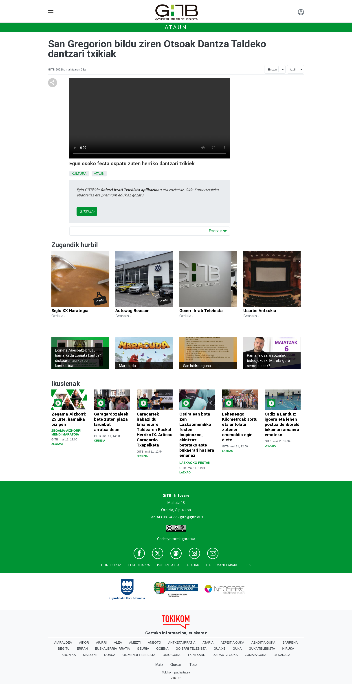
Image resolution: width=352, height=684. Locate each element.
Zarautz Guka (225, 655)
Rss (248, 565)
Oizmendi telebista (139, 655)
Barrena (290, 642)
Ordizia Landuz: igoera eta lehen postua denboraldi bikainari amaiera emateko (283, 424)
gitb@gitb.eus (191, 517)
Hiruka (288, 648)
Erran (82, 648)
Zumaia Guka (255, 655)
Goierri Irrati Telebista (201, 310)
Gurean (176, 664)
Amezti (135, 642)
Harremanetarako (222, 565)
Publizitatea (168, 565)
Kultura (79, 173)
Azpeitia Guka (232, 642)
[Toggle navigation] (51, 12)
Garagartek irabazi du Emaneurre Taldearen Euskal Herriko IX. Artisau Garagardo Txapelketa (154, 429)
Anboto (154, 642)
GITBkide (86, 211)
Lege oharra (139, 565)
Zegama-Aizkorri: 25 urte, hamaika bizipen (68, 419)
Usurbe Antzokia (259, 310)
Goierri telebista (191, 648)
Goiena (162, 648)
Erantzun (218, 231)
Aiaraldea (63, 642)
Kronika (69, 655)
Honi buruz (111, 565)
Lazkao (185, 472)
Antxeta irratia (182, 642)
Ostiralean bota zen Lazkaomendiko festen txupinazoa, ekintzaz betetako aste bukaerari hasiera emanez (196, 434)
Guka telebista (262, 648)
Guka (237, 648)
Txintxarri (197, 655)
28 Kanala (282, 655)
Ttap (193, 664)
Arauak (193, 565)
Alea (118, 642)
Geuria (143, 648)
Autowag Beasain (132, 310)
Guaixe (220, 648)
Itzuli (292, 69)
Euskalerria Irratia (112, 648)
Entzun (272, 69)
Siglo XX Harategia (69, 310)
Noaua (109, 655)
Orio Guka (171, 655)
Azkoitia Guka (263, 642)
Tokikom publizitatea (176, 672)
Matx (159, 664)
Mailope (90, 655)
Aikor (84, 642)
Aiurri (101, 642)
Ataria (207, 642)
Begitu (64, 648)
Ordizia (99, 440)
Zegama (57, 444)
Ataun (176, 27)
